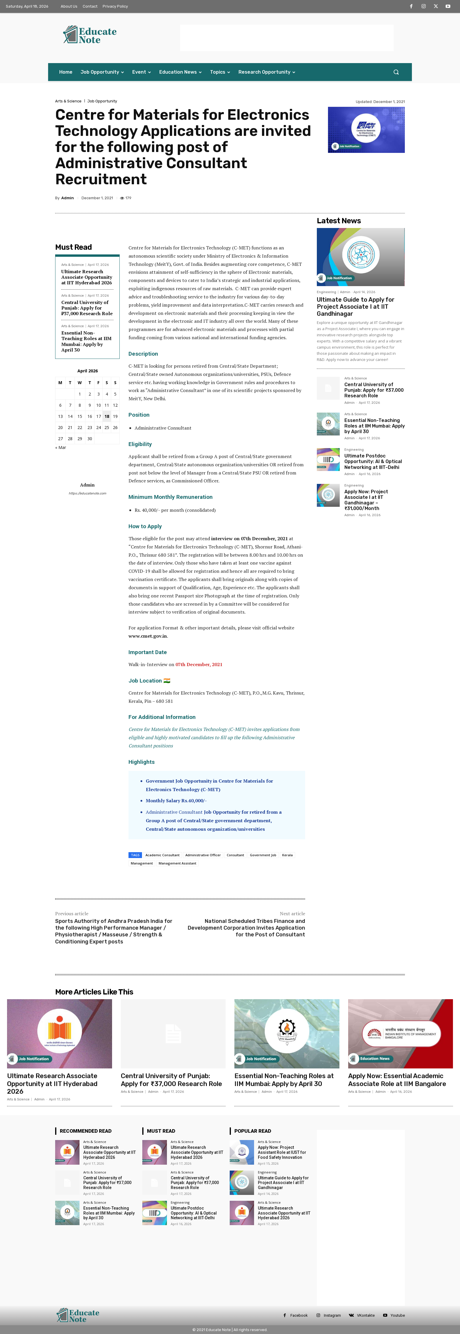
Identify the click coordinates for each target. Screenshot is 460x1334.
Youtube (398, 1315)
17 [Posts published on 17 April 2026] (98, 416)
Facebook (299, 1315)
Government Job (263, 855)
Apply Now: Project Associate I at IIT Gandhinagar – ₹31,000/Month (366, 500)
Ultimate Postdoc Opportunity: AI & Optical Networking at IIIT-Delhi (373, 461)
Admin (67, 198)
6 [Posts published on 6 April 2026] (60, 405)
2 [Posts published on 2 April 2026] (90, 394)
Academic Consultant (163, 855)
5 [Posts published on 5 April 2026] (115, 394)
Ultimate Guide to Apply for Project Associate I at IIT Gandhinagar (356, 306)
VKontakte (366, 1315)
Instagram (332, 1315)
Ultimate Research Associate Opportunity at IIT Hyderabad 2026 (86, 277)
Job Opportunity (102, 101)
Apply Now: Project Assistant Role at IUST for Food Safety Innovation (282, 1152)
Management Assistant (177, 863)
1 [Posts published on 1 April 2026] (80, 394)
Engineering (326, 292)
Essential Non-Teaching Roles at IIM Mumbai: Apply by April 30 (86, 341)
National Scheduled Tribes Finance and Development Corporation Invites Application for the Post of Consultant (246, 928)
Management (142, 863)
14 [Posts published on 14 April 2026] (70, 416)
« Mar (60, 447)
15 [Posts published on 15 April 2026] (79, 416)
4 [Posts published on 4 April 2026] (107, 394)
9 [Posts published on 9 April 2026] (90, 405)
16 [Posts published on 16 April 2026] (89, 416)
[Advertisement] (287, 38)
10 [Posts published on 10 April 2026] (98, 405)
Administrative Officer (203, 855)
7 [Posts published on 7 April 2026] (70, 405)
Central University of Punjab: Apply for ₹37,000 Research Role (87, 308)
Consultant (235, 855)
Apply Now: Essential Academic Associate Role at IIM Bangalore (397, 1080)
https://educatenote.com (87, 493)
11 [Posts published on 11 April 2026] (106, 405)
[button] (396, 72)
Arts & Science (68, 101)
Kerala (287, 855)
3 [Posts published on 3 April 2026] (98, 394)
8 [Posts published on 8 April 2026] (80, 405)
